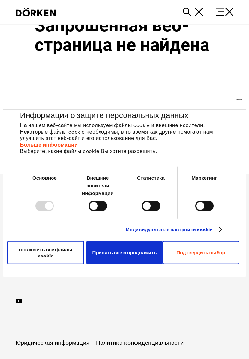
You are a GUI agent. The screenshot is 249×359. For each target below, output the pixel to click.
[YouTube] (19, 300)
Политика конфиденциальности (140, 342)
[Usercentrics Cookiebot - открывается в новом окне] (213, 99)
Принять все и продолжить (124, 252)
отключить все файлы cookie (45, 252)
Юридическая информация (52, 342)
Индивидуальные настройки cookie (169, 229)
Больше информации (49, 144)
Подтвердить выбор (200, 252)
